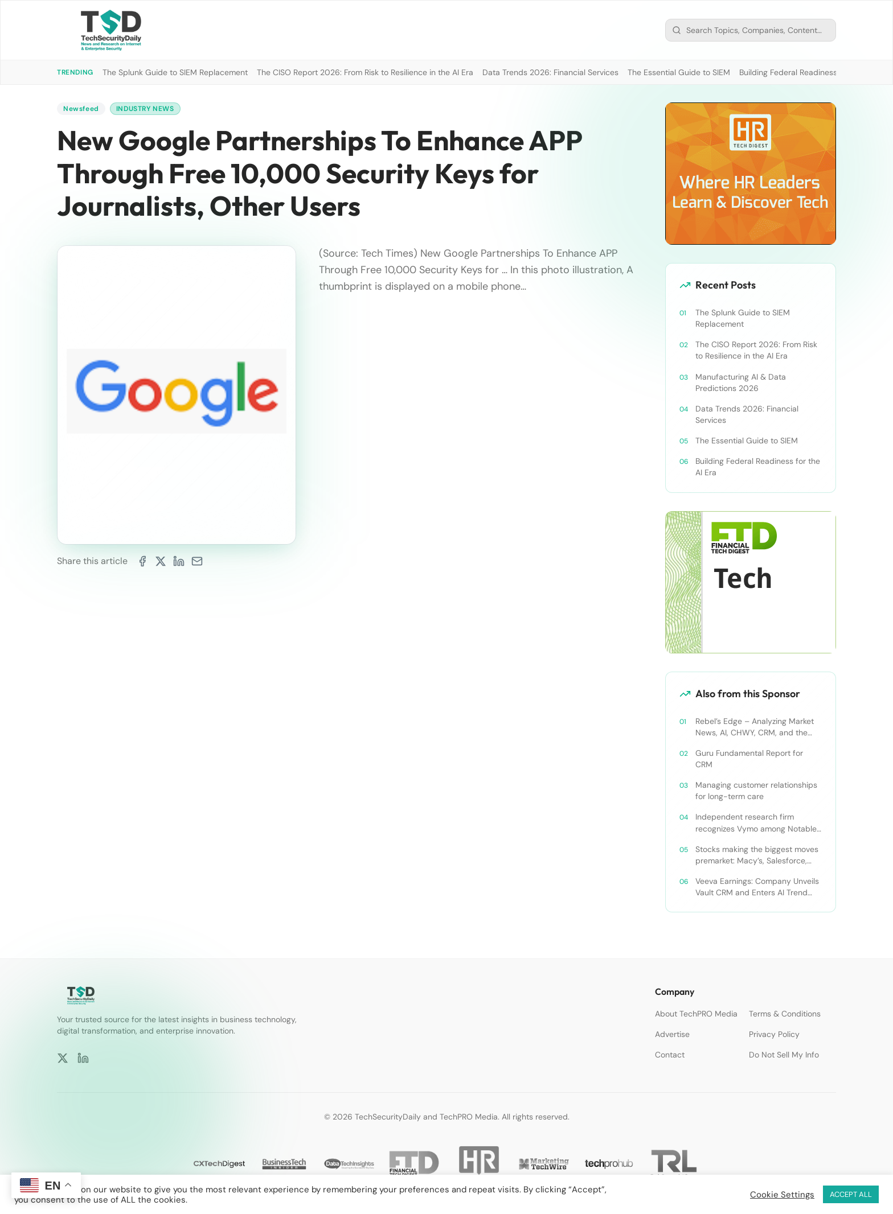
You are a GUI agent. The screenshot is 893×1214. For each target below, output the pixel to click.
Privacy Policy (774, 1034)
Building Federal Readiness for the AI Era (813, 72)
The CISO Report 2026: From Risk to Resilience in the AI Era (365, 72)
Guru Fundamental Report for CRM (749, 758)
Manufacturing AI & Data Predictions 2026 (740, 382)
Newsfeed (81, 108)
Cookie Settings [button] (782, 1195)
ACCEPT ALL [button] (851, 1194)
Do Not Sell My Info (784, 1055)
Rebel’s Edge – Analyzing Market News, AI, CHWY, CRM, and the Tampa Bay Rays (754, 727)
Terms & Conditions (785, 1014)
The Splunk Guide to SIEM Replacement (175, 72)
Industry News (145, 108)
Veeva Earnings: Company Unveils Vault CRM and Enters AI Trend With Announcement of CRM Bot (757, 887)
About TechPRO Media (696, 1014)
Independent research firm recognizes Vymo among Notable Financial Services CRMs (756, 823)
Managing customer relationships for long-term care (756, 790)
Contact (670, 1055)
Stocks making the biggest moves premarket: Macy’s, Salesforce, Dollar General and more (756, 855)
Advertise (672, 1034)
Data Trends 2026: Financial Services (550, 72)
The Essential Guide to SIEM (679, 72)
